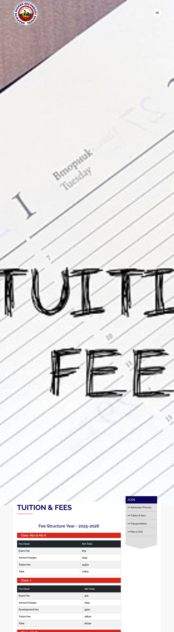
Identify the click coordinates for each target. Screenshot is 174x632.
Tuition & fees (137, 525)
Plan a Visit (135, 541)
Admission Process (139, 516)
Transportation (137, 533)
